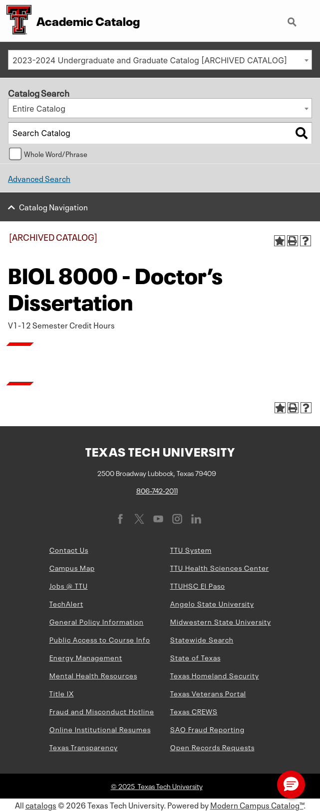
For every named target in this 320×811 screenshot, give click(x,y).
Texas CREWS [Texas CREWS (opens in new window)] (194, 711)
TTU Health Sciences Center (219, 567)
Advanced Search (39, 178)
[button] (291, 785)
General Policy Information (96, 621)
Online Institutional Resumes (100, 729)
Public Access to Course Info (99, 639)
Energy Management (85, 657)
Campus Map (72, 567)
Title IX (61, 693)
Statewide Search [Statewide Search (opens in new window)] (202, 639)
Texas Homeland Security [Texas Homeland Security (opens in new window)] (214, 675)
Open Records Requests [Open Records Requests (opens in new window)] (212, 747)
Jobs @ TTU (68, 585)
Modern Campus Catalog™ (257, 805)
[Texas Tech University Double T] (15, 20)
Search (293, 23)
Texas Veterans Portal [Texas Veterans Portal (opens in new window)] (208, 693)
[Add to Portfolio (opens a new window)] (279, 240)
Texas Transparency (83, 747)
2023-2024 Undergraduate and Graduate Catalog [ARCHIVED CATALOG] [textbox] (149, 60)
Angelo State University (212, 603)
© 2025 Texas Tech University (157, 786)
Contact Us (68, 549)
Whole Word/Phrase (55, 153)
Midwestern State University (220, 621)
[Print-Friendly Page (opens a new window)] (292, 240)
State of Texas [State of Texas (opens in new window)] (195, 657)
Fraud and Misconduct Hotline (101, 711)
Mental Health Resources (93, 675)
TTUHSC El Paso (197, 585)
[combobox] (160, 60)
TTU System (191, 549)
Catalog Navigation (53, 206)
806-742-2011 (157, 490)
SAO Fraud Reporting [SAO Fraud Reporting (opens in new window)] (207, 729)
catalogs (40, 805)
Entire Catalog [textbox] (38, 109)
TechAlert (66, 603)
